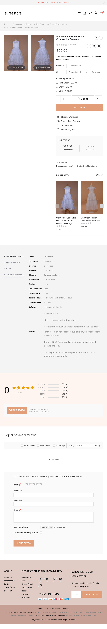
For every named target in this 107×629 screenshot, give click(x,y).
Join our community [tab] (50, 575)
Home (6, 24)
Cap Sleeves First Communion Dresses (91, 221)
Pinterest (99, 46)
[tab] (14, 259)
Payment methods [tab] (48, 598)
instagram (54, 583)
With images (60, 449)
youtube (60, 583)
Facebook (89, 46)
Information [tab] (28, 575)
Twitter (94, 46)
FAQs (6, 589)
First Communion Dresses (22, 24)
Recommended (45, 449)
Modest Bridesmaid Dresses (21, 617)
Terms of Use (43, 613)
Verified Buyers (29, 449)
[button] (96, 177)
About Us (8, 582)
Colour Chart (27, 589)
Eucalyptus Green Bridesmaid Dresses (50, 620)
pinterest (40, 589)
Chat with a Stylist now (86, 168)
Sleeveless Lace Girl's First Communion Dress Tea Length (66, 223)
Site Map (66, 613)
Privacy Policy (55, 613)
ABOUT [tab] (8, 575)
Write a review (17, 413)
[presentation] (102, 208)
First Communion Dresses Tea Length (50, 24)
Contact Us (9, 585)
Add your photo (21, 531)
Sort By (71, 449)
